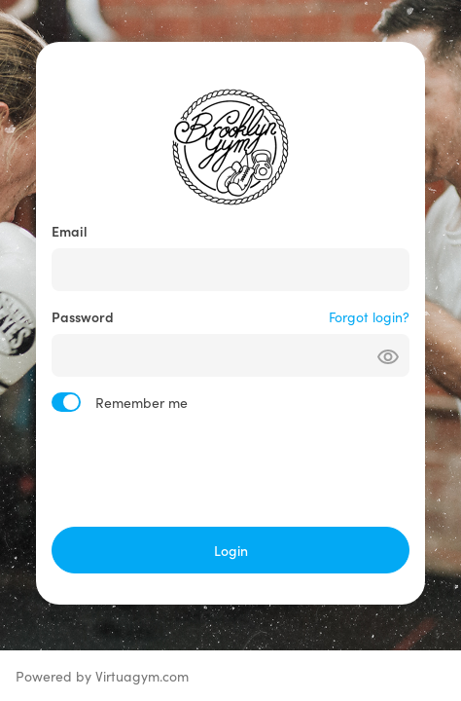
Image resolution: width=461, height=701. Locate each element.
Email (70, 230)
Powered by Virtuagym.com (102, 675)
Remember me (141, 402)
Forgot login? (369, 316)
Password (83, 316)
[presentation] (230, 469)
